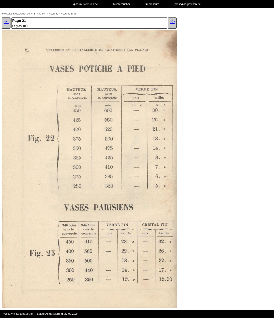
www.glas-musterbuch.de (16, 13)
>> (32, 13)
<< (6, 21)
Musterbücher (121, 4)
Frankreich (40, 13)
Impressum (152, 4)
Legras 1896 (69, 13)
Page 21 (19, 21)
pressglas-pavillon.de (187, 4)
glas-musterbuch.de (85, 4)
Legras (54, 13)
